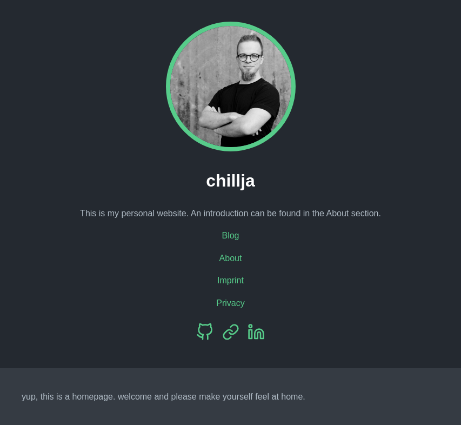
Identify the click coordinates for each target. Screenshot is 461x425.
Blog (230, 235)
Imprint (230, 280)
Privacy (230, 303)
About (230, 258)
